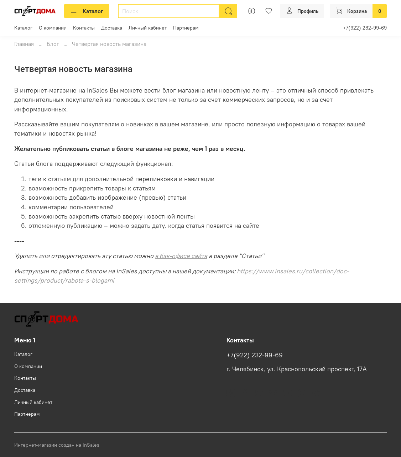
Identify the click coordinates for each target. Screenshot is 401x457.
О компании (53, 28)
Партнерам (186, 28)
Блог (53, 43)
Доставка (111, 28)
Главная (24, 43)
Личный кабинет (148, 28)
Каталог (86, 11)
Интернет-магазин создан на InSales (56, 445)
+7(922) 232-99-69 (365, 28)
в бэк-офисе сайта (181, 256)
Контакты (84, 28)
